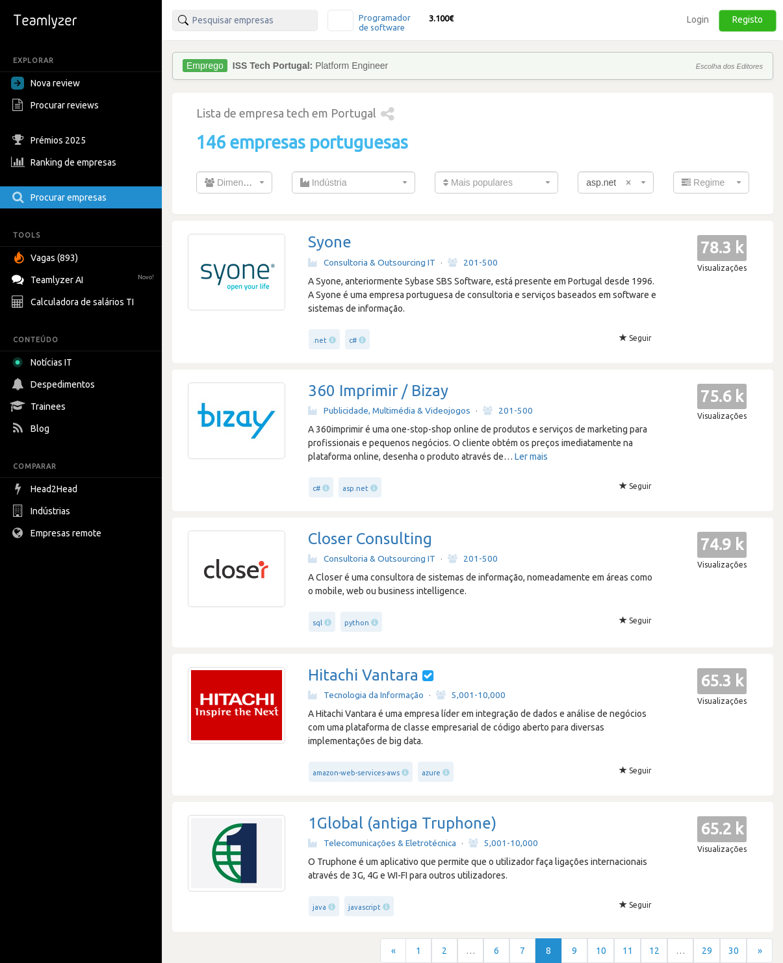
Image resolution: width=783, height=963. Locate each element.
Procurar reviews (56, 105)
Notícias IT (44, 362)
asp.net (355, 488)
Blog (31, 428)
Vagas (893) (46, 257)
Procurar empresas (60, 197)
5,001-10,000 (471, 695)
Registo (747, 19)
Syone (330, 242)
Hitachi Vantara (363, 675)
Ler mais (531, 456)
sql (317, 623)
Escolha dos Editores (729, 66)
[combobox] (234, 182)
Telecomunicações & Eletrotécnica (382, 843)
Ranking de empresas (65, 162)
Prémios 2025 (50, 140)
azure (431, 773)
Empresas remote (57, 533)
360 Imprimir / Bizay (378, 390)
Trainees (40, 406)
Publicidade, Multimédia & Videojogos (389, 410)
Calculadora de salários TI (74, 302)
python (356, 623)
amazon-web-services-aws (356, 773)
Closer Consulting (370, 538)
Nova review (45, 83)
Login (698, 19)
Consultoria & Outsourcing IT (371, 262)
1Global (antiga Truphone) (402, 823)
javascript (364, 907)
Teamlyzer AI (84, 278)
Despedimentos (54, 384)
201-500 (473, 262)
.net (320, 340)
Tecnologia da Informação (366, 695)
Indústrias (42, 511)
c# (353, 340)
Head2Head (45, 489)
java (319, 907)
